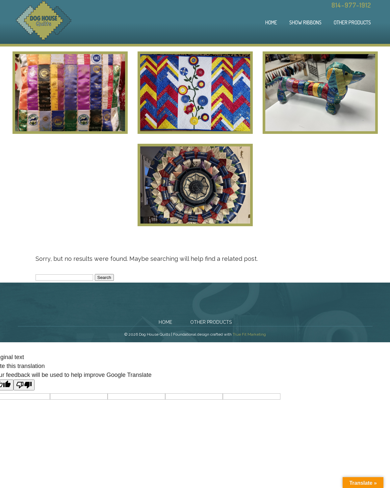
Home (271, 22)
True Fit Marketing (249, 334)
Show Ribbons (305, 22)
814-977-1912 (351, 5)
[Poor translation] (24, 385)
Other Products (352, 22)
